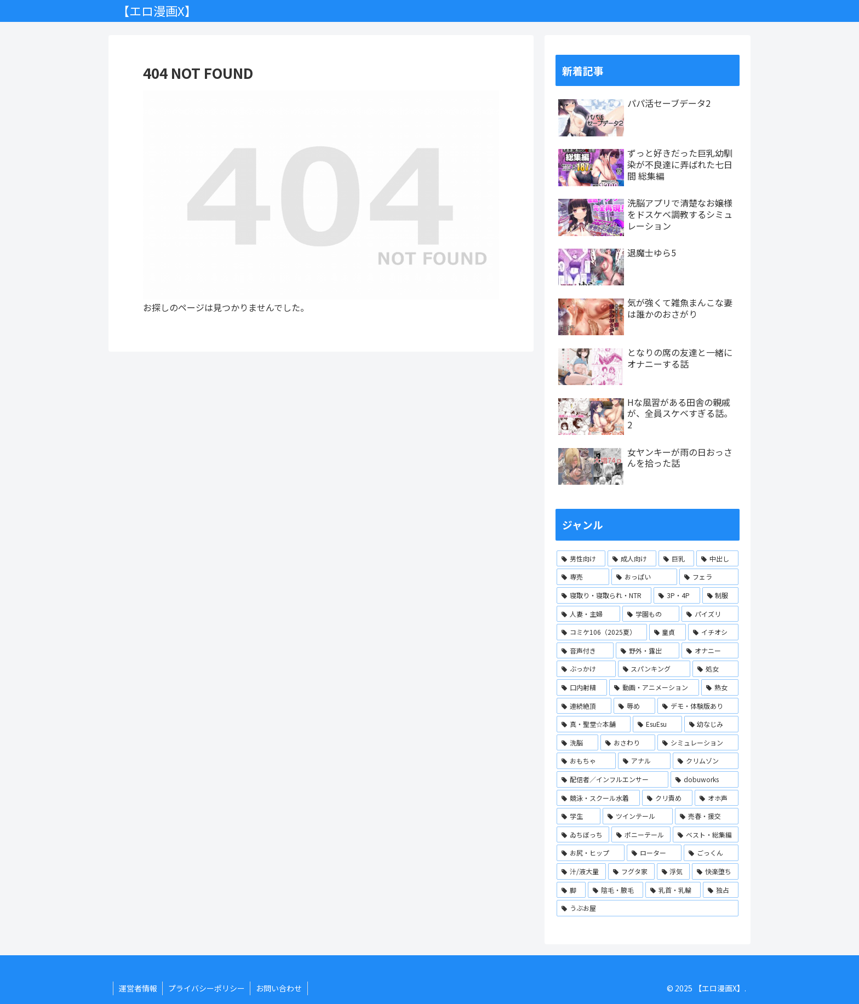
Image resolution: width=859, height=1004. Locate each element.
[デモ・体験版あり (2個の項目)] (697, 706)
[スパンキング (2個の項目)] (654, 669)
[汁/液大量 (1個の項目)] (581, 871)
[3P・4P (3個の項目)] (677, 595)
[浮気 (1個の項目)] (673, 871)
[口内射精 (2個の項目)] (582, 687)
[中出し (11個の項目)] (717, 558)
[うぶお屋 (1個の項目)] (647, 908)
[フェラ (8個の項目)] (708, 577)
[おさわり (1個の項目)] (627, 743)
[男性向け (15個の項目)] (581, 558)
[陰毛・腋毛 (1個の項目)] (615, 890)
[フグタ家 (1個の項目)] (631, 871)
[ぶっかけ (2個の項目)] (586, 669)
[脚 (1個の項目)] (571, 890)
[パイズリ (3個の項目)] (710, 614)
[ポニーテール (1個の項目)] (641, 835)
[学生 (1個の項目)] (578, 816)
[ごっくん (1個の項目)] (711, 853)
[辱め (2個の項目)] (634, 706)
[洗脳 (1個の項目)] (577, 743)
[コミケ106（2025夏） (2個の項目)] (602, 632)
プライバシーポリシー (207, 988)
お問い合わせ (280, 988)
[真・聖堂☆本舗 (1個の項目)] (594, 724)
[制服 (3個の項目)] (720, 595)
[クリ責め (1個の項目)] (667, 798)
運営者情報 (138, 988)
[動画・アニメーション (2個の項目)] (654, 687)
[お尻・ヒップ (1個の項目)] (591, 853)
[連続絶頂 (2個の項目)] (584, 706)
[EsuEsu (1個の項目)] (657, 724)
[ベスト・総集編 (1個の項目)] (705, 835)
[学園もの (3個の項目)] (650, 614)
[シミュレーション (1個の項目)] (697, 743)
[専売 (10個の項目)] (583, 577)
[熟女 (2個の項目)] (719, 687)
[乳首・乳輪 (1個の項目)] (673, 890)
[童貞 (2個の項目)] (667, 632)
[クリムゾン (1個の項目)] (705, 761)
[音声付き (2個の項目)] (585, 650)
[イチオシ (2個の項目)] (713, 632)
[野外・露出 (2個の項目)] (647, 650)
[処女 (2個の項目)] (715, 669)
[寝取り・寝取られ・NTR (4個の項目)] (604, 595)
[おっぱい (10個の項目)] (644, 577)
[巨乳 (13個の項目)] (676, 558)
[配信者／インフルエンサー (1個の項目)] (612, 779)
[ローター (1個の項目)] (654, 853)
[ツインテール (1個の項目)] (638, 816)
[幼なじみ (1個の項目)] (711, 724)
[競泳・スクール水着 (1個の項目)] (598, 798)
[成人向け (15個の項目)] (632, 558)
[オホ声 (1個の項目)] (716, 798)
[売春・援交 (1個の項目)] (706, 816)
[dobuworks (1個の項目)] (704, 779)
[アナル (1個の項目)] (644, 761)
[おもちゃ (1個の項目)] (586, 761)
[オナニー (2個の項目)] (710, 650)
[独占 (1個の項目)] (720, 890)
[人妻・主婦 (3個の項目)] (588, 614)
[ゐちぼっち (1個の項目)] (583, 835)
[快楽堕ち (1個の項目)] (715, 871)
